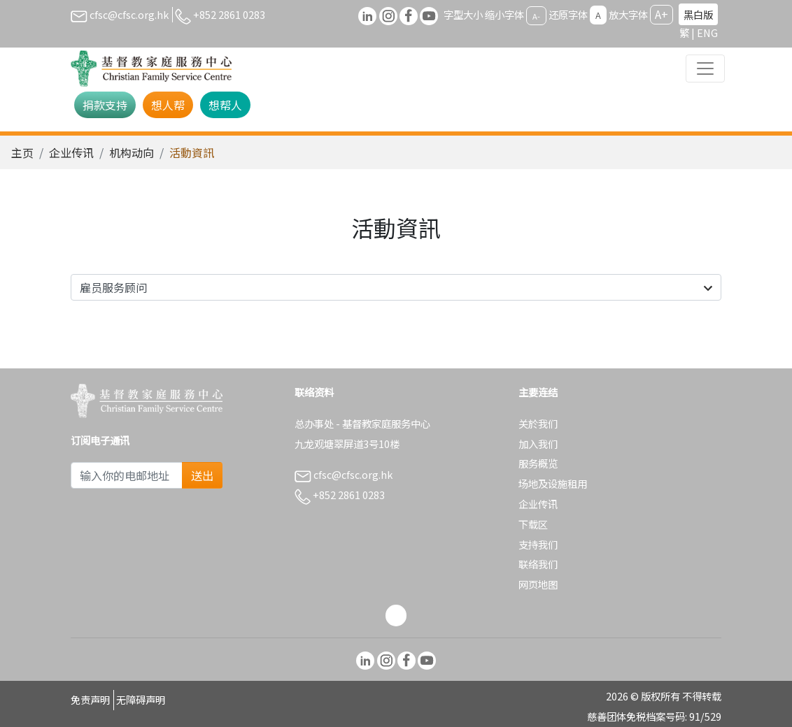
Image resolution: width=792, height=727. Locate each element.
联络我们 (538, 563)
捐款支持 (105, 104)
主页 (22, 152)
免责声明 (90, 699)
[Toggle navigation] (705, 68)
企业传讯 (71, 152)
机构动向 (131, 152)
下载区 (533, 524)
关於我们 (538, 423)
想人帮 (168, 104)
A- (536, 15)
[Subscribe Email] (127, 475)
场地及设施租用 (552, 483)
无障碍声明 (140, 699)
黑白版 (698, 14)
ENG (707, 32)
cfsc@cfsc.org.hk (120, 14)
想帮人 (225, 104)
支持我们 (538, 544)
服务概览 (538, 463)
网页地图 (538, 584)
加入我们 (538, 443)
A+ (661, 14)
